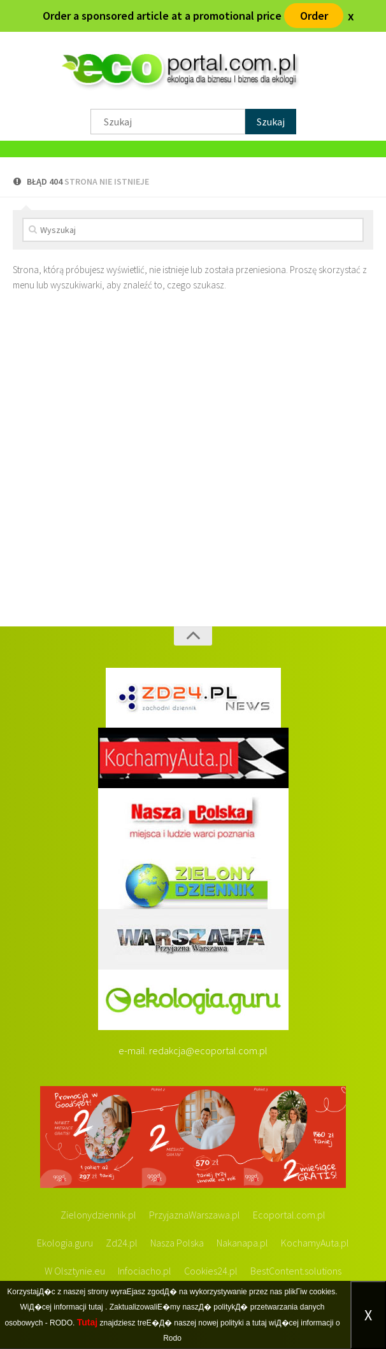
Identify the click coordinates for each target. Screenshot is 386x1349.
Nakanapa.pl (242, 1243)
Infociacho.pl (144, 1271)
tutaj (96, 1307)
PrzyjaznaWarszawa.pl (194, 1215)
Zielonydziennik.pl (98, 1215)
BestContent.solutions (295, 1271)
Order (314, 15)
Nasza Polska (177, 1243)
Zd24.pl (122, 1243)
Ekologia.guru (65, 1243)
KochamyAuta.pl (315, 1243)
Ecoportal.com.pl (289, 1215)
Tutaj (87, 1322)
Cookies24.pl (211, 1271)
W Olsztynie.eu (75, 1271)
